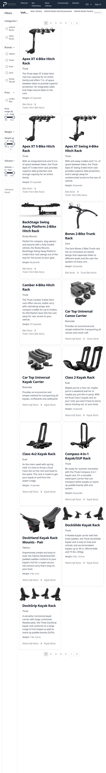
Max (12, 120)
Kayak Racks (50, 404)
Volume (10, 160)
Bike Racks (27, 104)
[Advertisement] (83, 62)
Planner (24, 3)
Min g (7, 147)
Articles (75, 3)
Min (6, 120)
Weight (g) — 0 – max (9, 139)
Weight (10, 131)
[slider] (6, 117)
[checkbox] (7, 29)
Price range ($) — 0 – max (9, 111)
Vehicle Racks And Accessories (58, 11)
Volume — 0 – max (9, 168)
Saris (67, 243)
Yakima (26, 547)
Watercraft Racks (73, 338)
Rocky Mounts (29, 236)
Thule (25, 68)
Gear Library (48, 4)
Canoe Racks (93, 338)
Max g (12, 148)
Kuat (67, 382)
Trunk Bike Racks (88, 272)
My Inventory (36, 4)
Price (10, 92)
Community (63, 3)
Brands (10, 47)
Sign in (98, 4)
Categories (11, 20)
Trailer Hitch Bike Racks (33, 107)
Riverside (70, 321)
